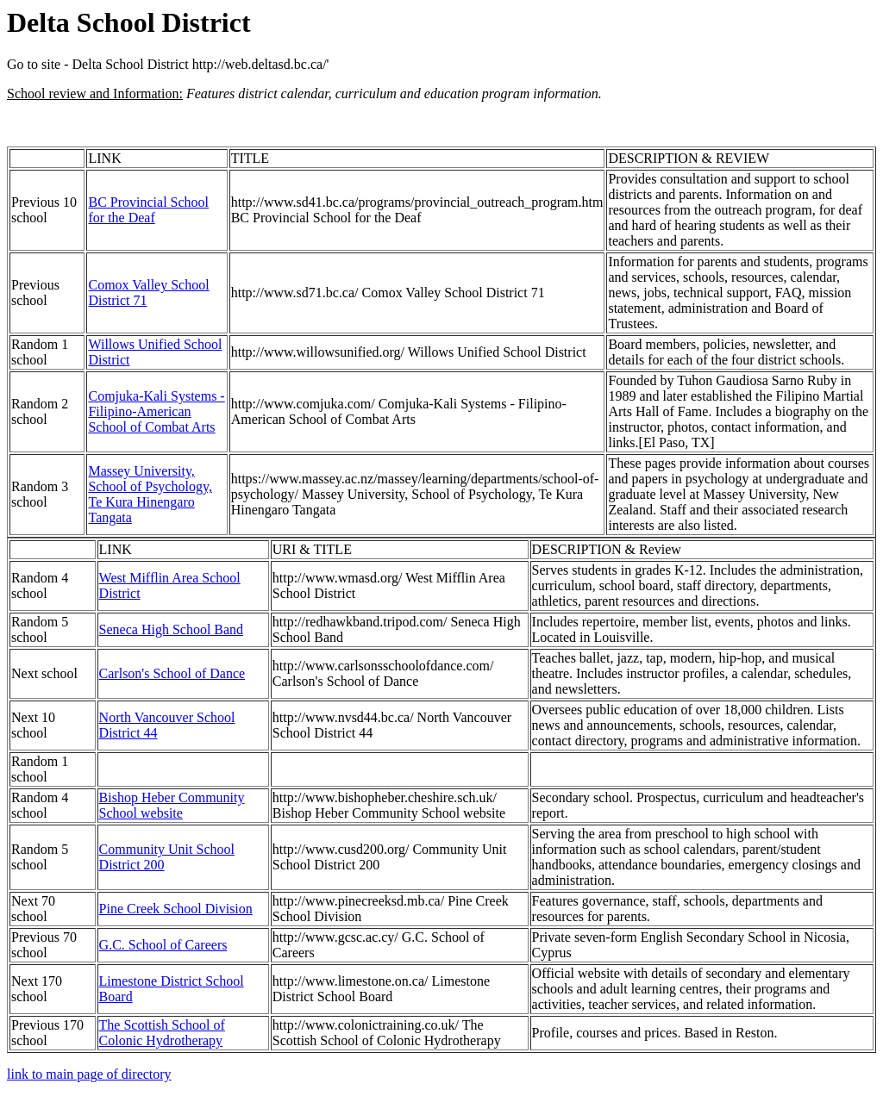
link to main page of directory (89, 1074)
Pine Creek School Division (176, 908)
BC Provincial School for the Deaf (148, 210)
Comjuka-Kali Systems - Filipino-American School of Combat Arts (156, 411)
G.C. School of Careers (163, 944)
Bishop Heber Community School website (172, 805)
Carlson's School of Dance (172, 673)
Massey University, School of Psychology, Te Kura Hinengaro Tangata (149, 494)
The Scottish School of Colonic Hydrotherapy (162, 1033)
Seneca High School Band (171, 629)
